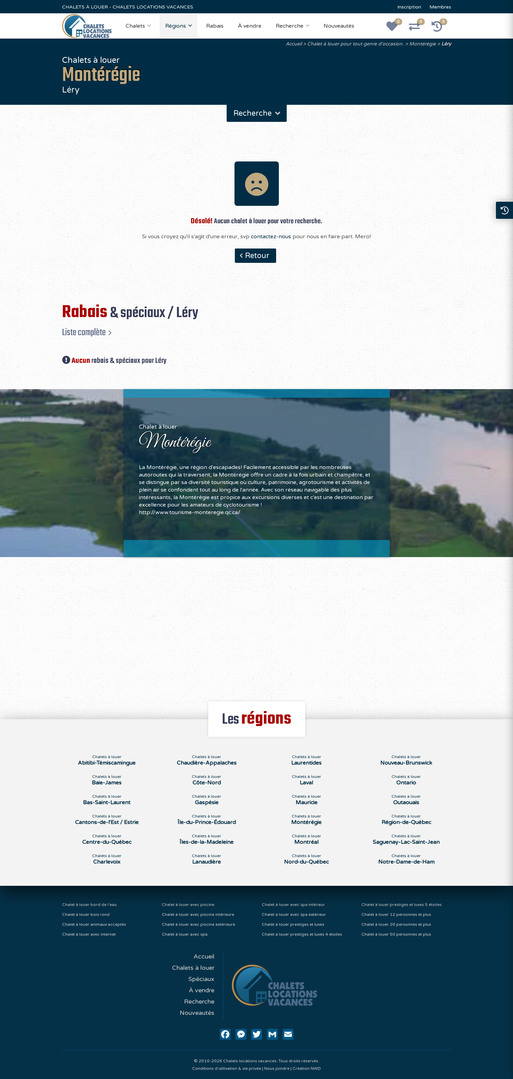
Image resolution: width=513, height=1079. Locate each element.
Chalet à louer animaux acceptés (94, 924)
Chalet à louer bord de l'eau (89, 904)
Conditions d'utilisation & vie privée (226, 1068)
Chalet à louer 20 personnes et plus (396, 924)
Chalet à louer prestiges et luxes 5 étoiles (401, 904)
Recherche (289, 26)
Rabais (215, 26)
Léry (446, 44)
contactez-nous (271, 236)
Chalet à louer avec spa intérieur (293, 904)
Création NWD (307, 1068)
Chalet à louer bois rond (86, 914)
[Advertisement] (256, 625)
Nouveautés (339, 26)
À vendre (249, 26)
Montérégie (422, 44)
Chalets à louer (193, 967)
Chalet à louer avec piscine (188, 904)
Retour (257, 255)
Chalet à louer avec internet (89, 934)
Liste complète (84, 332)
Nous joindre (276, 1068)
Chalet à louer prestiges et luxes (293, 924)
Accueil (294, 44)
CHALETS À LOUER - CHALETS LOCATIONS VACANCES (127, 7)
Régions (175, 26)
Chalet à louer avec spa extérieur (294, 914)
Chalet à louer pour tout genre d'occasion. (355, 44)
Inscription (409, 7)
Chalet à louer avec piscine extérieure (198, 924)
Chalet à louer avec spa (185, 934)
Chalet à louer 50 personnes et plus (396, 934)
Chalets (135, 26)
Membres (440, 7)
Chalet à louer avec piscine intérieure (198, 914)
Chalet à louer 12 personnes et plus (396, 914)
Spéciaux (201, 979)
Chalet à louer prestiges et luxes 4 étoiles (302, 934)
